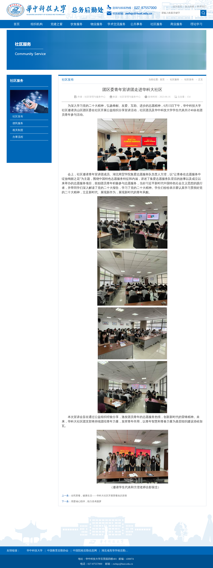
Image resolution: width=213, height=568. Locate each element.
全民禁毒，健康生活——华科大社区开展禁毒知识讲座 (99, 495)
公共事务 (136, 24)
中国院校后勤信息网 (85, 550)
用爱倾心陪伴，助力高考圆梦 (86, 501)
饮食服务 (77, 24)
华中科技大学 (35, 550)
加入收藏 (190, 6)
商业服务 (176, 24)
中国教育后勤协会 (57, 550)
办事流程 (17, 136)
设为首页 (178, 6)
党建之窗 (57, 24)
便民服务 (17, 123)
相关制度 (17, 130)
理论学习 (196, 24)
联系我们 (201, 6)
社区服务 (156, 24)
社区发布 (17, 116)
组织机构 (37, 24)
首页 (17, 24)
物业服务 (97, 24)
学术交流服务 (116, 24)
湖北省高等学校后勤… (115, 550)
